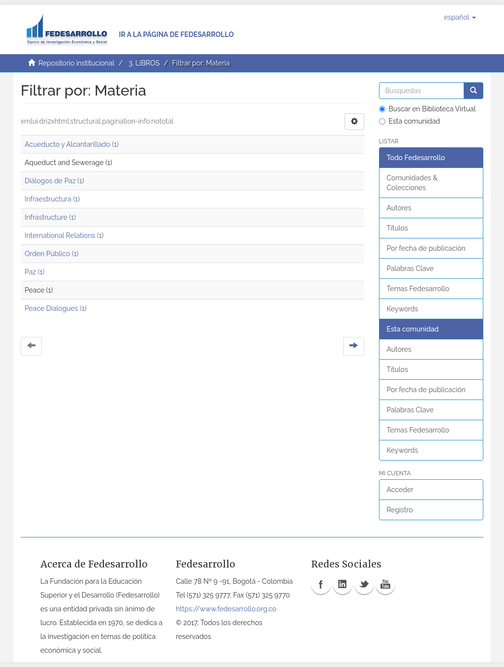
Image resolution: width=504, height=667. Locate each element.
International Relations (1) (64, 235)
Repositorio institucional (76, 63)
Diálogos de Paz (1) (54, 181)
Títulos (397, 228)
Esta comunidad (410, 121)
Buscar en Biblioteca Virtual (427, 109)
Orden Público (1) (51, 254)
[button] (460, 17)
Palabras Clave (410, 268)
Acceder (400, 490)
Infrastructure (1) (50, 217)
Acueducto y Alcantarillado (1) (72, 144)
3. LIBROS (143, 63)
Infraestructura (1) (52, 199)
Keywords (402, 309)
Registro (400, 510)
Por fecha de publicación (426, 248)
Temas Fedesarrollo (418, 289)
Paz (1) (34, 272)
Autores (399, 208)
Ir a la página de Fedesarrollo (176, 34)
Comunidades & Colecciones (412, 183)
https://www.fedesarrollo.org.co (226, 609)
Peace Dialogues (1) (56, 308)
